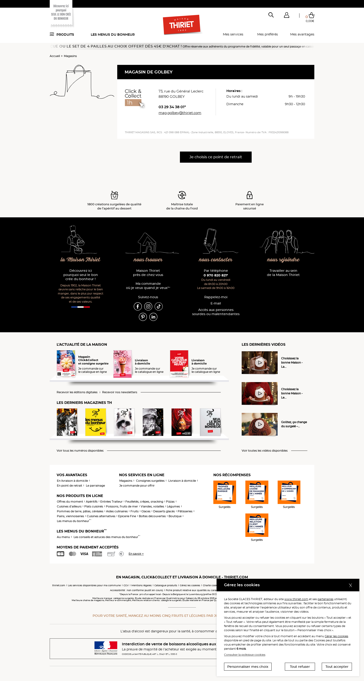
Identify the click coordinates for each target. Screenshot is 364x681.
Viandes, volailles (152, 506)
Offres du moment (70, 501)
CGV (126, 585)
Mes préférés (267, 34)
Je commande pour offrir (137, 485)
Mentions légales (141, 585)
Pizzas (170, 501)
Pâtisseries (185, 511)
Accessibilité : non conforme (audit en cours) (136, 590)
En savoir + (136, 553)
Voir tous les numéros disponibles (80, 450)
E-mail (216, 303)
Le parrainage (95, 485)
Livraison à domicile (182, 480)
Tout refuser (300, 667)
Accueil (55, 56)
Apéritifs (92, 501)
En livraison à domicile (72, 480)
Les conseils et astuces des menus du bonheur (107, 537)
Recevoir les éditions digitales (77, 392)
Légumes (173, 506)
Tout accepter (336, 667)
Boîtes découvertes (152, 516)
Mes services (233, 34)
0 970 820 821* (216, 275)
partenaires (325, 599)
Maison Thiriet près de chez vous (148, 273)
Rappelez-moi (216, 297)
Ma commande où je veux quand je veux (148, 286)
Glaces (145, 511)
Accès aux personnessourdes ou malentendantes (216, 312)
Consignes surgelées (150, 480)
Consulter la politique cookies (244, 654)
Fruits (134, 511)
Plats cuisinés (93, 506)
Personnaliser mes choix (247, 667)
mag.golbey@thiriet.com (180, 113)
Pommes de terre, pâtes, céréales (80, 511)
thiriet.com (58, 585)
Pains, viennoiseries (70, 516)
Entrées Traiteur (111, 501)
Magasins (70, 56)
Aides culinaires (117, 511)
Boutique (175, 516)
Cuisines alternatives (101, 516)
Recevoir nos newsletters (119, 392)
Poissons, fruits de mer (122, 506)
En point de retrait (69, 485)
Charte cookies (211, 585)
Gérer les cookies (336, 636)
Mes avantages (302, 34)
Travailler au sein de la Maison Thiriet (283, 273)
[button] (286, 16)
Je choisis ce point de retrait (215, 157)
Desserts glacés (164, 511)
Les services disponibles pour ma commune (94, 585)
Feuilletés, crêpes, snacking (144, 501)
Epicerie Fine (127, 516)
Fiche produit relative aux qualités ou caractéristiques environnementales (210, 590)
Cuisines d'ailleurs (69, 506)
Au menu (63, 537)
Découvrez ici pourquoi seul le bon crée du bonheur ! (80, 275)
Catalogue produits (165, 585)
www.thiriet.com (296, 599)
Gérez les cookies (190, 585)
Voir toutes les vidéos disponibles (265, 450)
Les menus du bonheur (113, 34)
